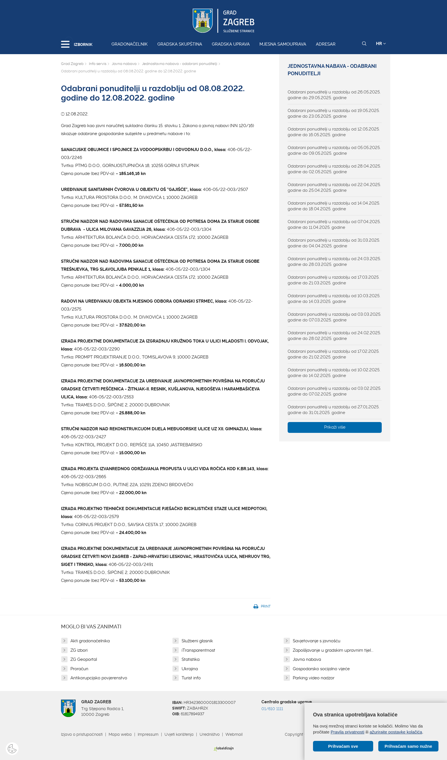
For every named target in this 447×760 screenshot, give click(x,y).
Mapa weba (120, 734)
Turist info (191, 677)
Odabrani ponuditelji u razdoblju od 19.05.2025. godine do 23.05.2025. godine (334, 113)
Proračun (79, 668)
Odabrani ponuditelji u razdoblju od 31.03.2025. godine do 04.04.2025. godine (334, 243)
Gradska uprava (231, 44)
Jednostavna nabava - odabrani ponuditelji (179, 64)
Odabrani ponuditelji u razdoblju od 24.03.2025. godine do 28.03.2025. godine (334, 261)
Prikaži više (335, 427)
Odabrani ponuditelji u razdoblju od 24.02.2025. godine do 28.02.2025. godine (334, 335)
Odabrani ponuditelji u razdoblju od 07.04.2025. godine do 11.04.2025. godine (334, 224)
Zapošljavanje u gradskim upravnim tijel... (333, 650)
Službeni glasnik (197, 640)
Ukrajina (190, 668)
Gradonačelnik (129, 44)
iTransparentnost (198, 650)
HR (381, 43)
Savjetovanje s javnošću (316, 640)
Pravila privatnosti (347, 732)
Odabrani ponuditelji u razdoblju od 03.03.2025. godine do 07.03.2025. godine (334, 317)
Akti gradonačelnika (90, 640)
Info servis (97, 64)
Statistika (191, 659)
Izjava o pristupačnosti (82, 734)
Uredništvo (210, 734)
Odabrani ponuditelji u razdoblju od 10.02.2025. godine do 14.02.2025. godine (334, 372)
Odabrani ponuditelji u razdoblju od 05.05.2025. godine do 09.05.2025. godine (334, 150)
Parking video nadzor (313, 677)
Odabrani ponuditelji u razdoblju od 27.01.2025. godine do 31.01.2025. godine (333, 409)
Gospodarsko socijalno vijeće (321, 668)
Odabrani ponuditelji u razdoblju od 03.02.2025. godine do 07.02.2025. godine (334, 391)
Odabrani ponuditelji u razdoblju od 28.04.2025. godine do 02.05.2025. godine (334, 169)
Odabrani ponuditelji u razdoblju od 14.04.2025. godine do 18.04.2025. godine (334, 206)
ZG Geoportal (83, 659)
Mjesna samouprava (282, 44)
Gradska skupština (179, 44)
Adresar (326, 44)
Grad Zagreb (72, 64)
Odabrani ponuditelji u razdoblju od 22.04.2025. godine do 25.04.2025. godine (334, 187)
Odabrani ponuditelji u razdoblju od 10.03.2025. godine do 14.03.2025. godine (334, 298)
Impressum (148, 734)
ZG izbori (79, 650)
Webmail (234, 734)
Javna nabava (124, 64)
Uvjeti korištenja (179, 734)
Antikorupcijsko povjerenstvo (98, 677)
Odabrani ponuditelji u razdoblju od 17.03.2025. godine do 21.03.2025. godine (333, 280)
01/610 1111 (272, 708)
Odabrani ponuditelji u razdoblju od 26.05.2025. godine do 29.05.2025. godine (334, 94)
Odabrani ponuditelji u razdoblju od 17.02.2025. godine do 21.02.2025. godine (333, 354)
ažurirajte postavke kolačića (395, 732)
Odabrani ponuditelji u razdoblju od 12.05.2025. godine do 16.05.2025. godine (334, 132)
